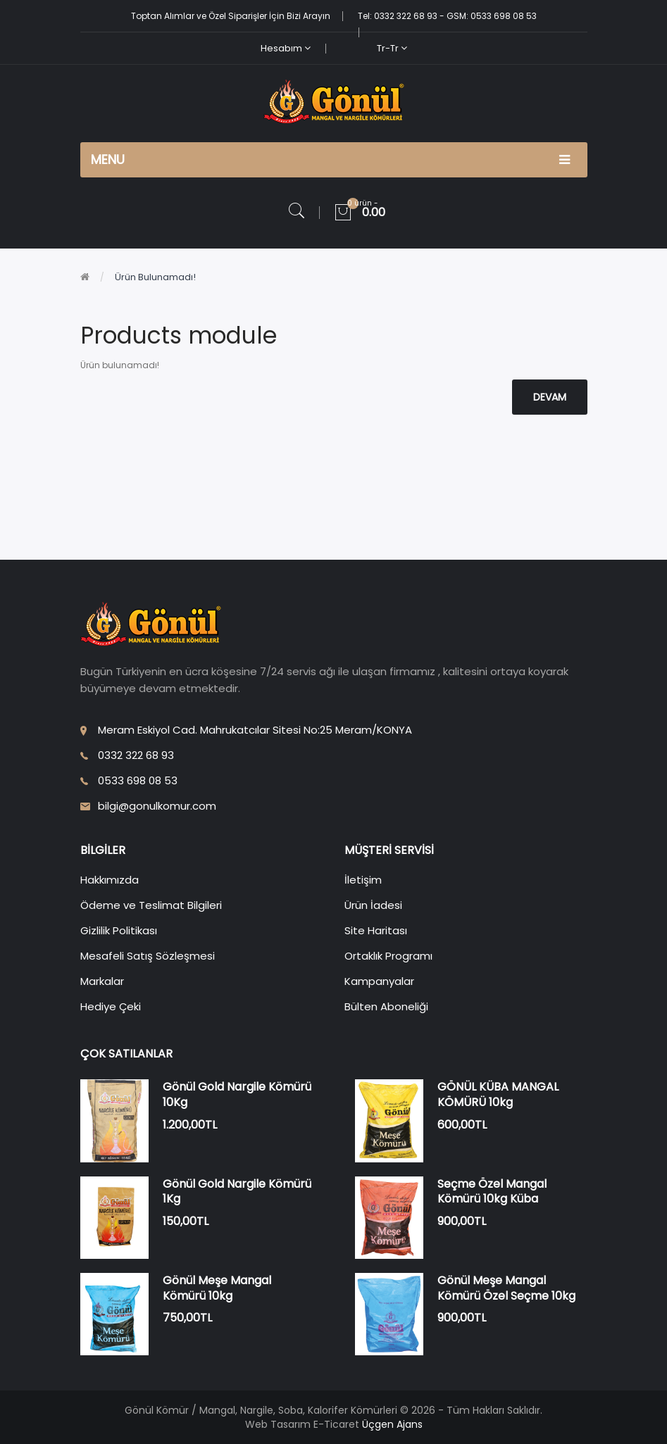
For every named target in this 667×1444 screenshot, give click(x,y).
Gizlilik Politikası (118, 930)
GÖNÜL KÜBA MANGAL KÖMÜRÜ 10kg (498, 1094)
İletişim (363, 879)
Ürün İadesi (373, 905)
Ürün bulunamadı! (155, 277)
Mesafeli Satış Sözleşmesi (147, 955)
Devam (549, 397)
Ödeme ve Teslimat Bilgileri (151, 905)
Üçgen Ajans (392, 1424)
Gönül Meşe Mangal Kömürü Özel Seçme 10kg (506, 1288)
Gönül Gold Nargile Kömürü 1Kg (237, 1191)
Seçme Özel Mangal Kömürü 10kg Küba (492, 1191)
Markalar (102, 981)
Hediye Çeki (110, 1006)
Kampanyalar (379, 981)
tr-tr (392, 48)
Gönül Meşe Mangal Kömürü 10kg (217, 1288)
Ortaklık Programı (388, 955)
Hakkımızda (109, 879)
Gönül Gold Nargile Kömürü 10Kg (237, 1094)
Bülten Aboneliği (386, 1006)
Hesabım (286, 48)
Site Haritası (375, 930)
